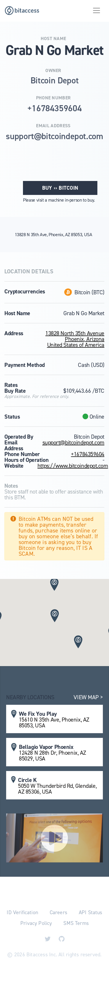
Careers (58, 912)
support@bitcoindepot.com (73, 442)
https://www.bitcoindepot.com (72, 465)
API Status (90, 912)
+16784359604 (87, 454)
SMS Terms (75, 923)
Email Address (53, 126)
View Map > (88, 697)
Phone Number (53, 98)
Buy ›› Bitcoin (60, 187)
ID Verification (22, 912)
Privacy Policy (36, 923)
